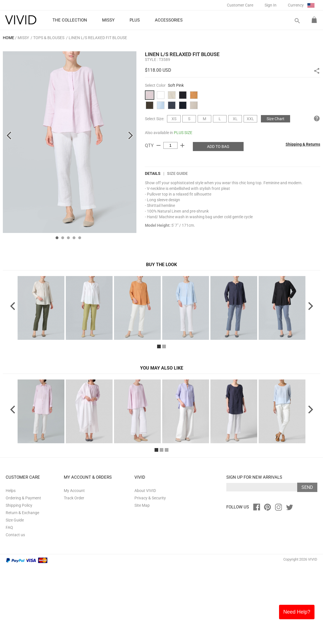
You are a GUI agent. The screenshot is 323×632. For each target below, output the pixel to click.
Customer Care (240, 5)
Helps (11, 556)
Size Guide (177, 173)
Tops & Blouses (48, 37)
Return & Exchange (22, 578)
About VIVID (145, 556)
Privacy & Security (150, 563)
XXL (250, 118)
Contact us (15, 600)
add (182, 145)
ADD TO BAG (218, 146)
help (316, 118)
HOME (8, 37)
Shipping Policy (19, 571)
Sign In (270, 5)
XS (174, 118)
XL (235, 118)
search (297, 20)
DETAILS (153, 173)
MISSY (23, 37)
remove (158, 145)
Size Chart (275, 118)
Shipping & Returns (303, 144)
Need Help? (296, 612)
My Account (74, 556)
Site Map (142, 571)
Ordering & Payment (23, 563)
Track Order (74, 563)
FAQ (9, 593)
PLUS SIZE (183, 132)
